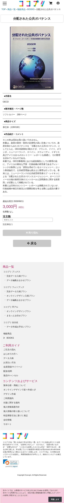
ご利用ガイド (11, 345)
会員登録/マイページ (12, 367)
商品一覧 (8, 266)
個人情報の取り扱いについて (16, 411)
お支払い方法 (9, 362)
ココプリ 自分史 (10, 322)
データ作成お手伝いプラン (19, 327)
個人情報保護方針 (11, 407)
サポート (7, 424)
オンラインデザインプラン (19, 311)
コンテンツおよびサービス (20, 381)
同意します (55, 499)
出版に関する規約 (11, 403)
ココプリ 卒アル (10, 307)
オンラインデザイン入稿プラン (21, 296)
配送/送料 (7, 371)
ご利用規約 (8, 398)
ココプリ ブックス (11, 272)
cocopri (28, 475)
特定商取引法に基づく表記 (15, 415)
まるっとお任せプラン (17, 315)
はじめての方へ (10, 354)
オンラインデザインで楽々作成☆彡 (19, 390)
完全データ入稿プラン (17, 276)
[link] (11, 463)
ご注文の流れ (9, 349)
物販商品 (7, 334)
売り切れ (32, 232)
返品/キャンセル (10, 375)
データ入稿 (8, 358)
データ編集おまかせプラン (19, 280)
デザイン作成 (9, 394)
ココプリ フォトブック (13, 287)
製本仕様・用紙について (14, 385)
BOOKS (10, 338)
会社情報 (7, 420)
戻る (32, 243)
